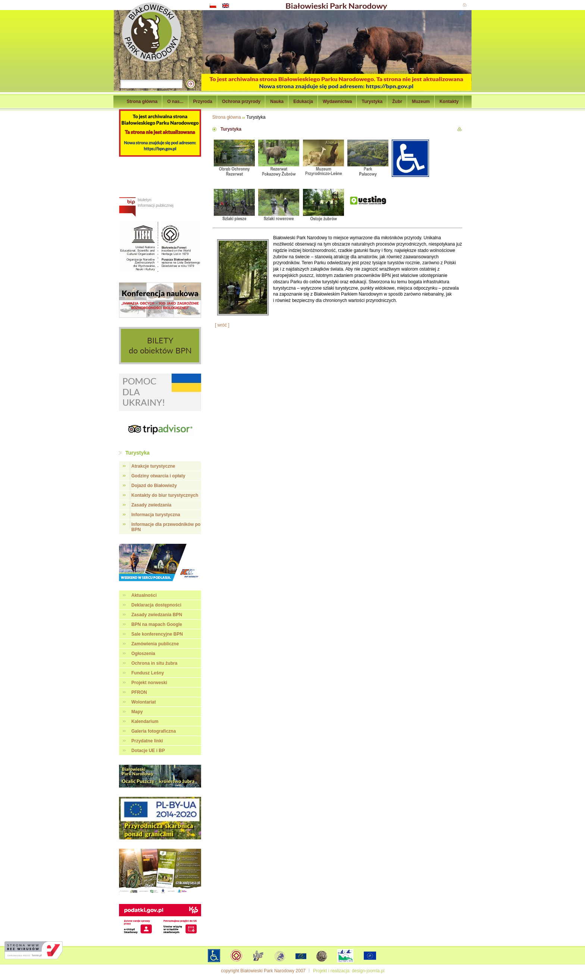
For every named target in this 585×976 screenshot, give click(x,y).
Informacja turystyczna (155, 514)
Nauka (277, 101)
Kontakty (449, 101)
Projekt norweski (149, 682)
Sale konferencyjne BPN (157, 634)
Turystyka (372, 101)
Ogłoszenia (143, 653)
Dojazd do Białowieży (154, 485)
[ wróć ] (222, 325)
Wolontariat (143, 702)
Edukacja (303, 101)
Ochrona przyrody (241, 101)
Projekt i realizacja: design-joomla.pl (348, 970)
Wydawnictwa (337, 101)
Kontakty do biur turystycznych (164, 495)
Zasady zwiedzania (151, 505)
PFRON (139, 692)
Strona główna (142, 101)
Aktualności (144, 595)
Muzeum (421, 101)
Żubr (397, 101)
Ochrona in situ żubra (154, 663)
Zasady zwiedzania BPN (156, 614)
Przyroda (202, 101)
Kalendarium (145, 721)
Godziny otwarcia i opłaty (158, 475)
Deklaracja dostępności (156, 605)
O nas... (175, 101)
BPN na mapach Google (156, 624)
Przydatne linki (147, 740)
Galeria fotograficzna (153, 731)
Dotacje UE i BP (148, 750)
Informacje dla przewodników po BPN (165, 527)
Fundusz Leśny (147, 673)
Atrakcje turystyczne (153, 466)
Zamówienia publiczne (155, 643)
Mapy (137, 711)
